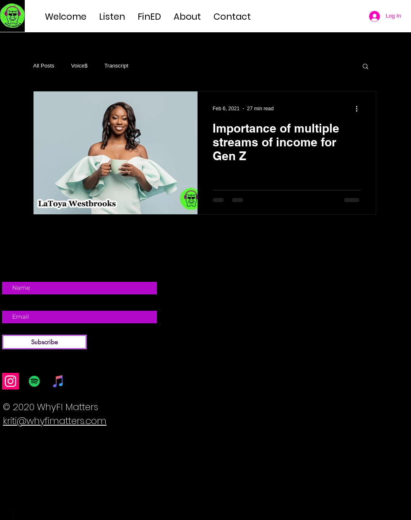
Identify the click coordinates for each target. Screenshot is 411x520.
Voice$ (79, 65)
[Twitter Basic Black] (25, 514)
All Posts (44, 65)
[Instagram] (10, 381)
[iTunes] (58, 381)
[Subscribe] (44, 342)
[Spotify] (34, 381)
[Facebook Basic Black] (13, 514)
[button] (365, 66)
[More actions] (359, 109)
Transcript (116, 65)
